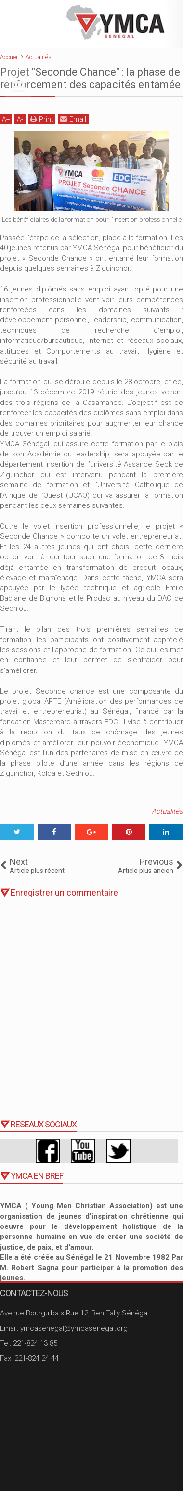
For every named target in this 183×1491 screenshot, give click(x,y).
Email (73, 119)
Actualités (167, 811)
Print (41, 119)
